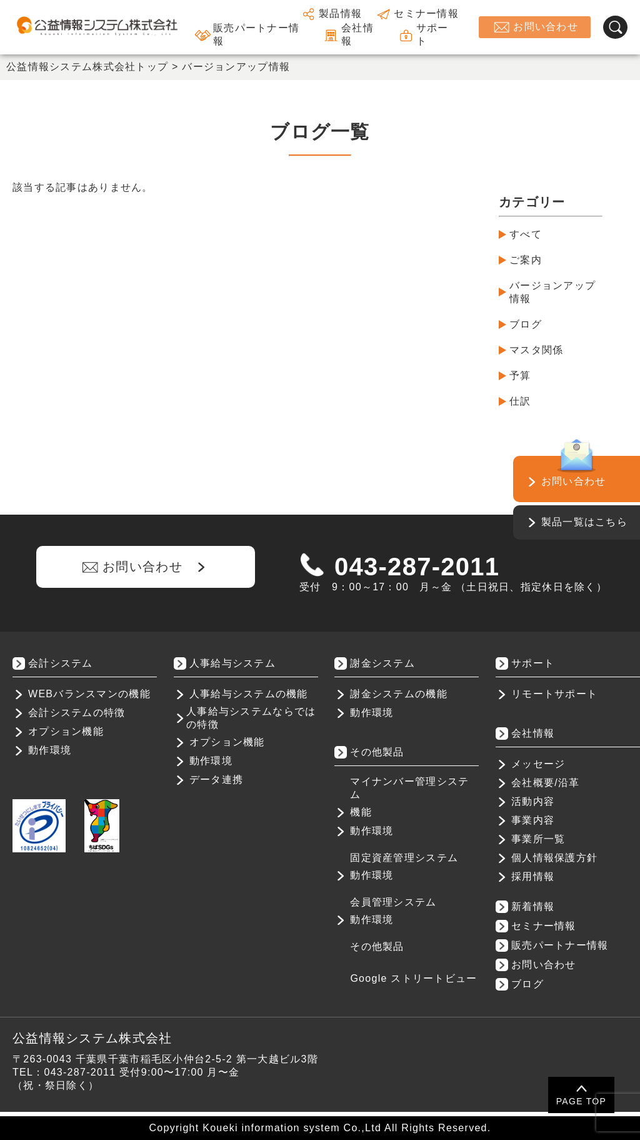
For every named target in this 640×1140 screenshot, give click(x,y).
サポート (423, 34)
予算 (520, 375)
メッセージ (538, 764)
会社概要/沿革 (545, 782)
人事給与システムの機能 (248, 694)
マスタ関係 (536, 350)
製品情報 (330, 14)
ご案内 (525, 260)
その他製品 (377, 946)
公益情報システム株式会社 (92, 1038)
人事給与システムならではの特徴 (251, 718)
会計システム (60, 663)
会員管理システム (393, 902)
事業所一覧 (538, 839)
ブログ (525, 324)
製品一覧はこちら (584, 522)
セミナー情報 (416, 14)
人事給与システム (232, 663)
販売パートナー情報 (246, 34)
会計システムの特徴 (77, 712)
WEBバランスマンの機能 (89, 694)
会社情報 (348, 34)
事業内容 (532, 820)
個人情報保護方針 (554, 857)
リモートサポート (554, 694)
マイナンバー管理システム (409, 788)
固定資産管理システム (404, 857)
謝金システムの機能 (399, 694)
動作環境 (49, 750)
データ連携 (216, 779)
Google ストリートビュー (413, 978)
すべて (525, 234)
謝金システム (382, 663)
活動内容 (532, 801)
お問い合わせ (534, 27)
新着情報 (532, 906)
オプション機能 (66, 731)
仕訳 (520, 401)
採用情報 (532, 876)
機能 (361, 812)
